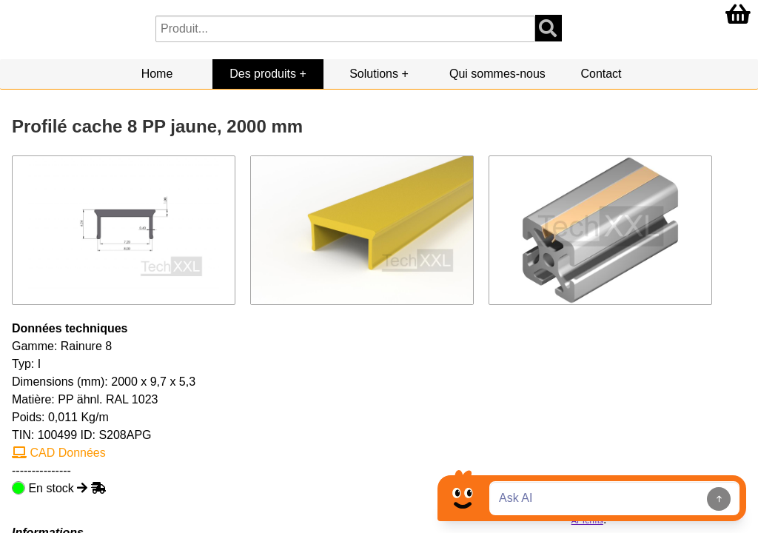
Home (157, 73)
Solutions (373, 73)
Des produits (262, 73)
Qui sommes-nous (497, 73)
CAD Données (59, 452)
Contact (600, 73)
